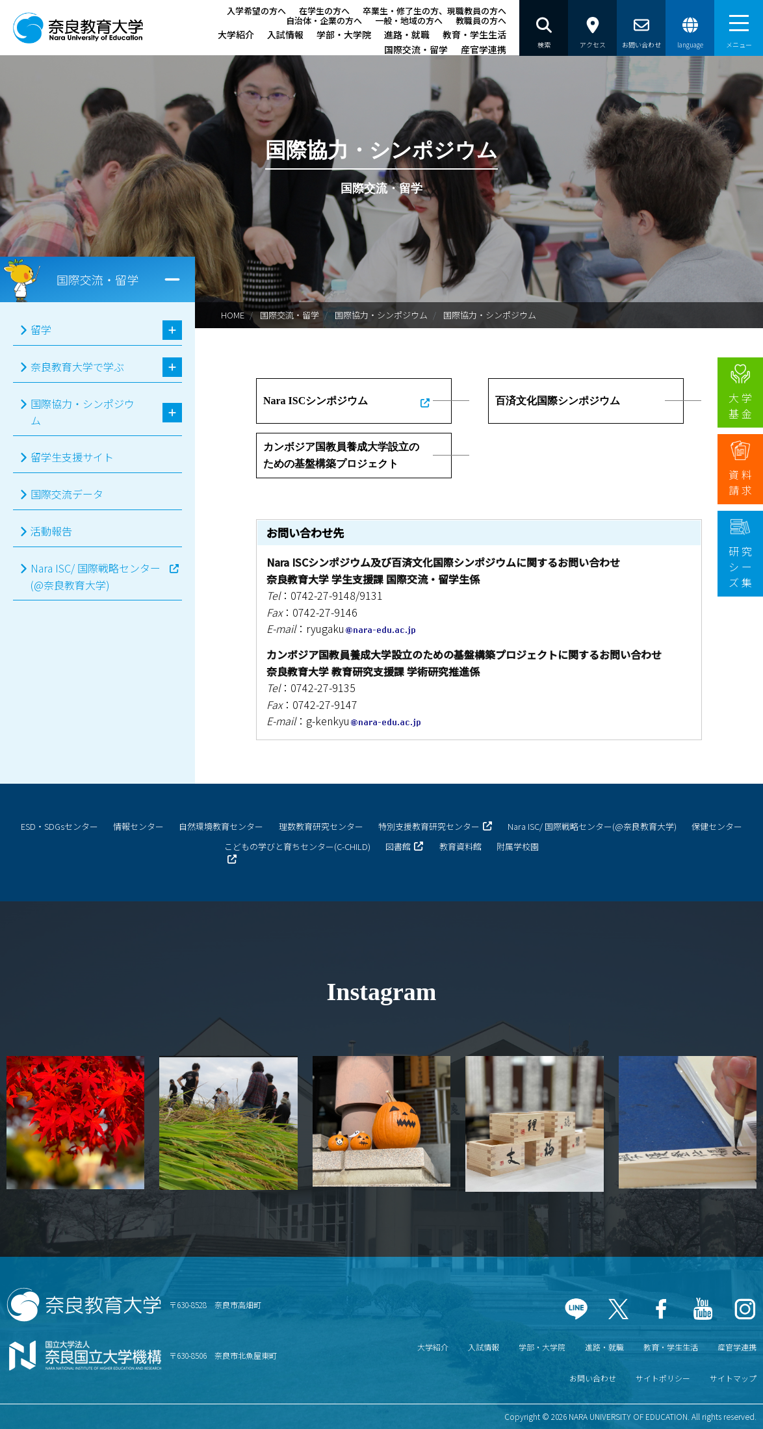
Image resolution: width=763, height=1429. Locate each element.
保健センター (717, 826)
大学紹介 (236, 34)
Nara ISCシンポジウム (315, 400)
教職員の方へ (481, 20)
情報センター (138, 826)
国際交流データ (67, 494)
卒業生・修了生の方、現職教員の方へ (434, 10)
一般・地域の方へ (409, 20)
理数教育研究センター (321, 826)
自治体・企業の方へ (324, 20)
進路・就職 (407, 34)
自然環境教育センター (221, 826)
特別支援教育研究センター (429, 826)
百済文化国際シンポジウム (557, 400)
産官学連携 (483, 49)
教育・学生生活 (474, 34)
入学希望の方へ (256, 10)
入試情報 (285, 34)
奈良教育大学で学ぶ (77, 366)
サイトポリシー (663, 1378)
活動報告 (51, 531)
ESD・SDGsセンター (59, 826)
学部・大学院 (344, 34)
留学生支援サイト (72, 457)
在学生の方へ (324, 10)
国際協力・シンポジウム (381, 315)
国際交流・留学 (416, 49)
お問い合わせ (592, 1378)
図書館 (398, 846)
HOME (232, 315)
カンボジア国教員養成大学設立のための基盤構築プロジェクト (341, 455)
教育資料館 (460, 846)
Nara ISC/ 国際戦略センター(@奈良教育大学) (96, 576)
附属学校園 (518, 846)
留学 (41, 329)
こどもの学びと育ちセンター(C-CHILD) (297, 846)
